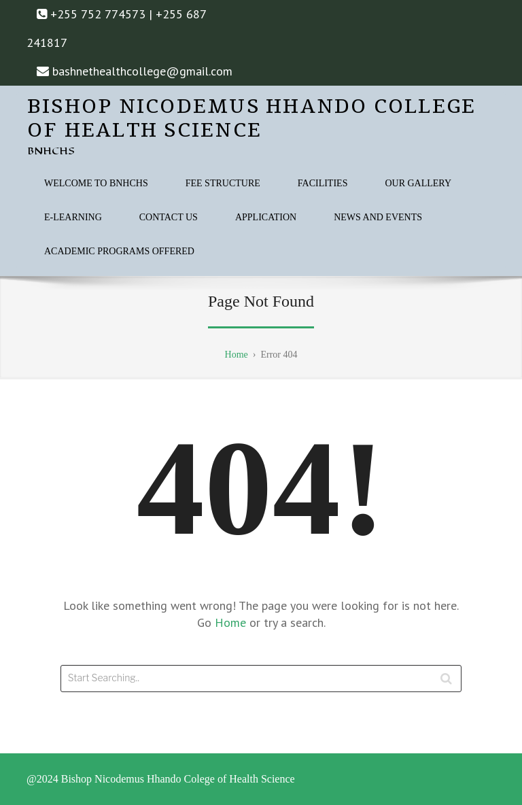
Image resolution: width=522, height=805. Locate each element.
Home (232, 622)
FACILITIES (323, 183)
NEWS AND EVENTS (378, 217)
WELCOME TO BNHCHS (96, 183)
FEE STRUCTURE (223, 183)
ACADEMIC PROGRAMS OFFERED (119, 251)
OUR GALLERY (418, 183)
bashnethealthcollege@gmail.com (142, 71)
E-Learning (73, 217)
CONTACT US (168, 217)
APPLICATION (265, 217)
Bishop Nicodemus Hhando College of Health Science (251, 118)
